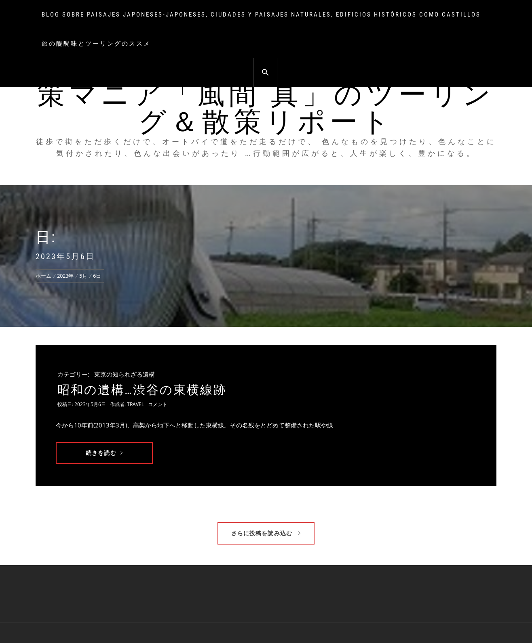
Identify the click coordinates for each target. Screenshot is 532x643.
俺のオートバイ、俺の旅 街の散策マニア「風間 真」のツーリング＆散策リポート (266, 94)
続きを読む (104, 453)
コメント (157, 404)
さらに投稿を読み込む (266, 533)
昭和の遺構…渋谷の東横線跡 (142, 390)
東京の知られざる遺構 (124, 374)
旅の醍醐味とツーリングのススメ (96, 43)
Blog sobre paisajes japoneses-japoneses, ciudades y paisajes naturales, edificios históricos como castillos (261, 14)
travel (135, 404)
